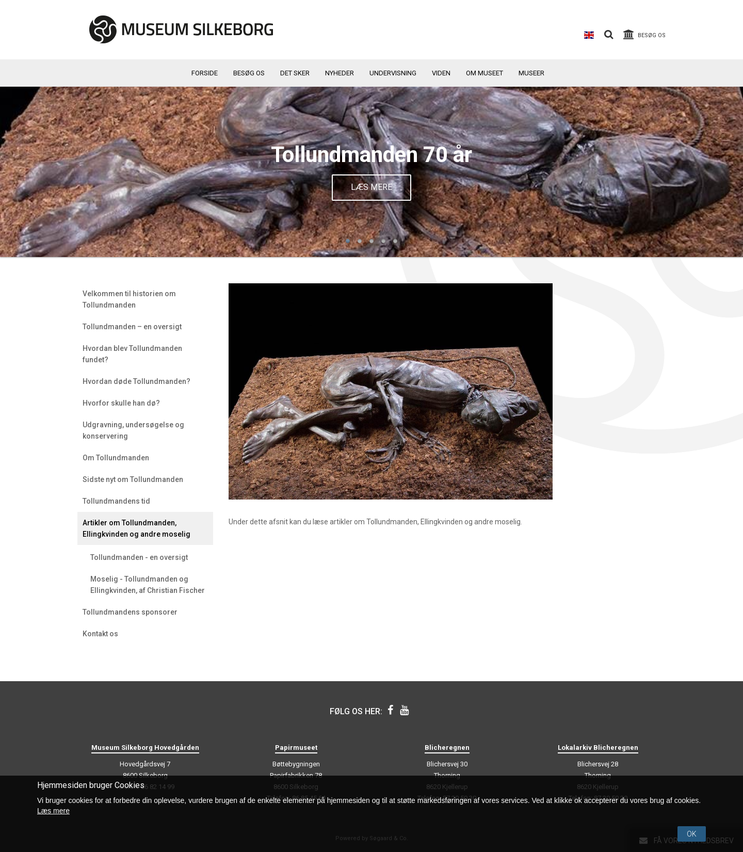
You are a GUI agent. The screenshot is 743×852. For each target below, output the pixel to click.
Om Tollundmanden (116, 458)
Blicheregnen (447, 747)
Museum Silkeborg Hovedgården (145, 747)
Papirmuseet (296, 747)
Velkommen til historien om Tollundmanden (129, 299)
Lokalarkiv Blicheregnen (598, 747)
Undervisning (392, 73)
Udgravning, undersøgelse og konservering (133, 430)
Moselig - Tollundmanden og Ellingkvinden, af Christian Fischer (147, 584)
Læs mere (371, 187)
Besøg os (249, 73)
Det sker (295, 73)
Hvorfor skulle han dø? (121, 403)
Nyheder (339, 73)
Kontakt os (100, 634)
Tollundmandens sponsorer (130, 612)
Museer (531, 73)
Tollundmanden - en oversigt (139, 557)
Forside (204, 73)
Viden (441, 73)
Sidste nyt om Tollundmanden (133, 479)
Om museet (484, 73)
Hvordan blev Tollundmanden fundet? (132, 354)
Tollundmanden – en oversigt (132, 327)
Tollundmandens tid (116, 501)
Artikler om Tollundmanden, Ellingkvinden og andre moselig (136, 528)
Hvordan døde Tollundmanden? (136, 381)
